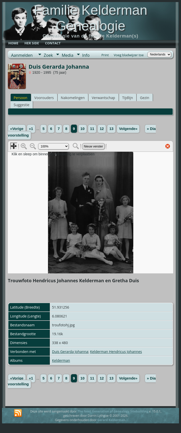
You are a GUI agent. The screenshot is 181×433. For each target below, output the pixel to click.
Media (67, 55)
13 (111, 129)
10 (83, 129)
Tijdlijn (127, 97)
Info (86, 55)
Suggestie (21, 104)
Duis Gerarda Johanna (70, 351)
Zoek (48, 55)
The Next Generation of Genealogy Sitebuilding (112, 411)
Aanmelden (22, 55)
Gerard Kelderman (111, 420)
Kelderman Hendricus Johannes (116, 351)
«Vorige (16, 129)
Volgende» (128, 129)
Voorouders (44, 97)
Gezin (144, 97)
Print (105, 55)
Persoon (20, 97)
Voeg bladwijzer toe (129, 55)
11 (92, 129)
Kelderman (61, 360)
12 (102, 129)
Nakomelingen (73, 97)
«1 (31, 129)
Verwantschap (103, 97)
